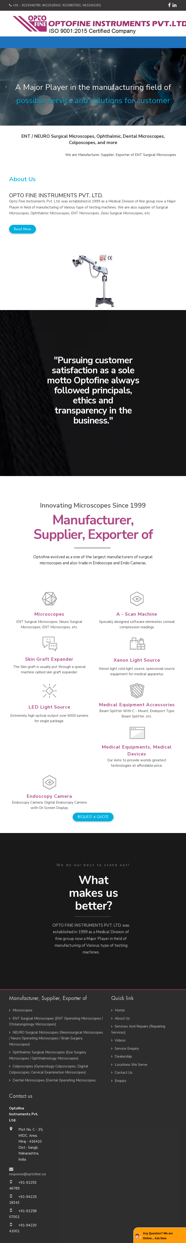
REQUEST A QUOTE (93, 817)
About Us (122, 1018)
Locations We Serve (131, 1064)
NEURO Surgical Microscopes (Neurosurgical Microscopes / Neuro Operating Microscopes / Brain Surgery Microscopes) (56, 1038)
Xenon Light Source (137, 660)
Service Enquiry (127, 1048)
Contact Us (123, 1072)
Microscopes (49, 614)
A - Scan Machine (136, 614)
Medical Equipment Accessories (137, 705)
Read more (22, 229)
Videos (120, 1040)
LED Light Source (49, 707)
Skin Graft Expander (49, 659)
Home (120, 1010)
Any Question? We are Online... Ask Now (158, 1236)
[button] (6, 87)
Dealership (123, 1056)
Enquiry (120, 1080)
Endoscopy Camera (49, 796)
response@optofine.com (28, 1174)
